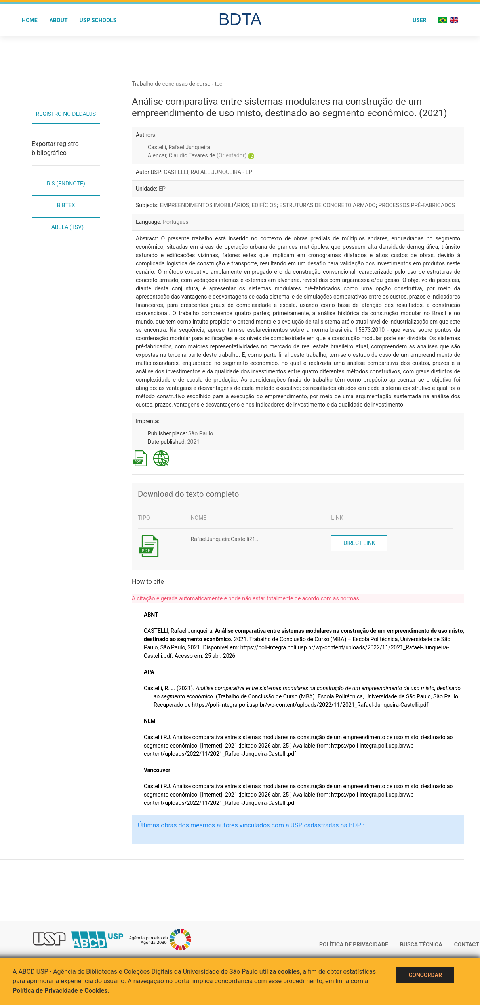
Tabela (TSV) (66, 227)
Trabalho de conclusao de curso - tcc (177, 84)
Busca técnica (421, 944)
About (59, 20)
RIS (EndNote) (66, 183)
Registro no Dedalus (66, 114)
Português (175, 222)
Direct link (359, 543)
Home (30, 20)
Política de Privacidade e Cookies (60, 990)
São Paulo (200, 433)
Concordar (425, 975)
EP (162, 188)
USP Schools (98, 20)
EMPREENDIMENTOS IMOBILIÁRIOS (204, 205)
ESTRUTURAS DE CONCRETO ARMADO (327, 205)
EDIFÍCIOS (263, 205)
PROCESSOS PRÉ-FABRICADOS (416, 205)
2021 (193, 442)
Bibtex (66, 205)
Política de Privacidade (353, 944)
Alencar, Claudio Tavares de (197, 155)
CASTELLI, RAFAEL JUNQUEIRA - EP (208, 172)
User (420, 20)
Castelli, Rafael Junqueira (179, 147)
